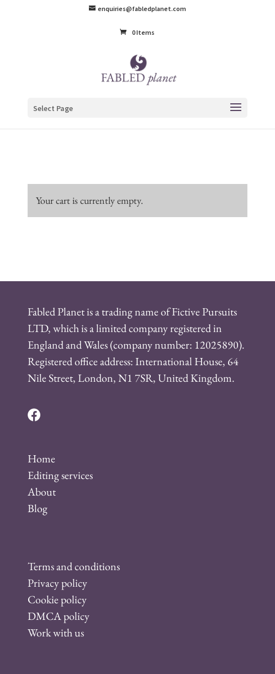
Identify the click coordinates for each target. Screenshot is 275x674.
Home (41, 458)
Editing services (60, 475)
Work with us (56, 632)
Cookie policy (57, 599)
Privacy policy (57, 583)
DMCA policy (58, 616)
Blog (37, 508)
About (42, 492)
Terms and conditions (74, 566)
